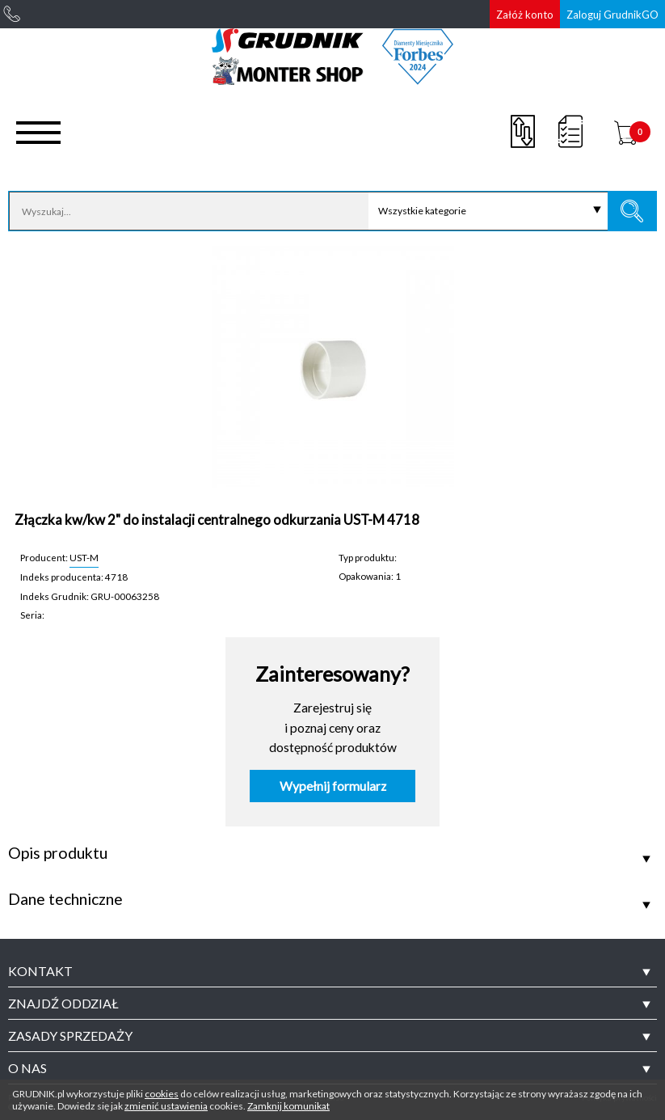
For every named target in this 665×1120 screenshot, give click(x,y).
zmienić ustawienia (166, 1106)
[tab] (332, 971)
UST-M (84, 557)
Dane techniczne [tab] (65, 899)
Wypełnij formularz (333, 786)
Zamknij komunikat (288, 1106)
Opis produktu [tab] (57, 853)
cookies (162, 1094)
